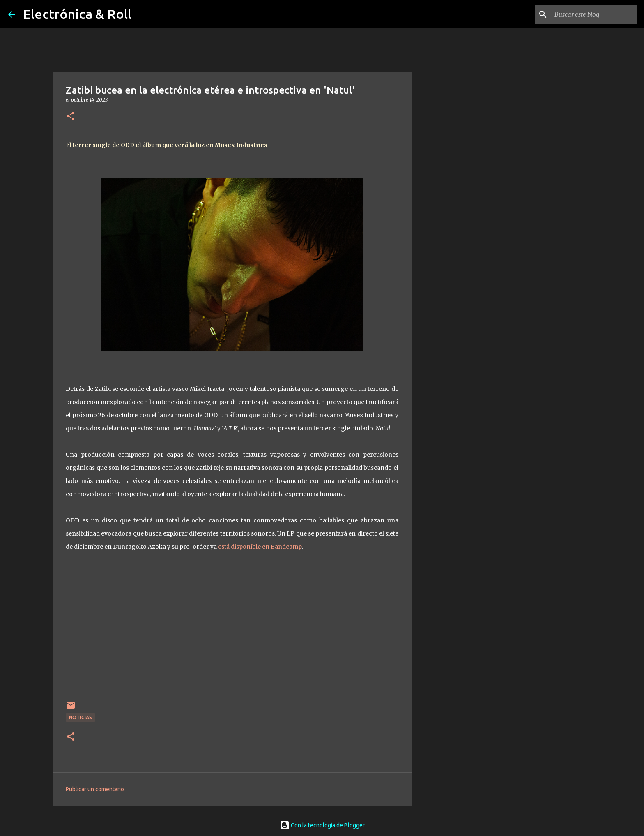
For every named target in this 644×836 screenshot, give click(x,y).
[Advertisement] (453, 355)
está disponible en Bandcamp (260, 546)
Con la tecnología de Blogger (322, 825)
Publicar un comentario (95, 789)
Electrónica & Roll (77, 14)
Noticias (80, 717)
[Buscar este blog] (594, 14)
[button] (71, 116)
